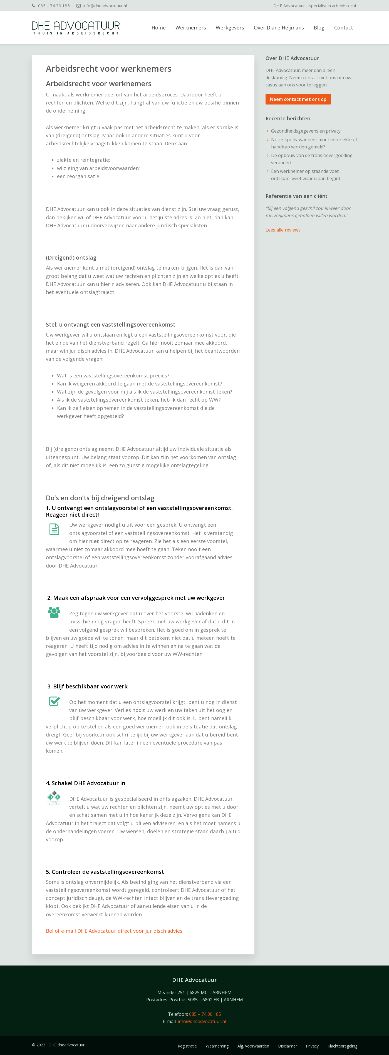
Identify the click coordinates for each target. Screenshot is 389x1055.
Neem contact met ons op (298, 99)
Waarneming (217, 1046)
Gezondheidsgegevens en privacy (306, 131)
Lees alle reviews (283, 230)
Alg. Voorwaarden (253, 1046)
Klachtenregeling (342, 1046)
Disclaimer (287, 1046)
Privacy (312, 1046)
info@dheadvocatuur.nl (105, 5)
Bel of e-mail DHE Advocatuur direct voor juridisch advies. (115, 930)
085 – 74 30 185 (54, 5)
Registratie (187, 1046)
